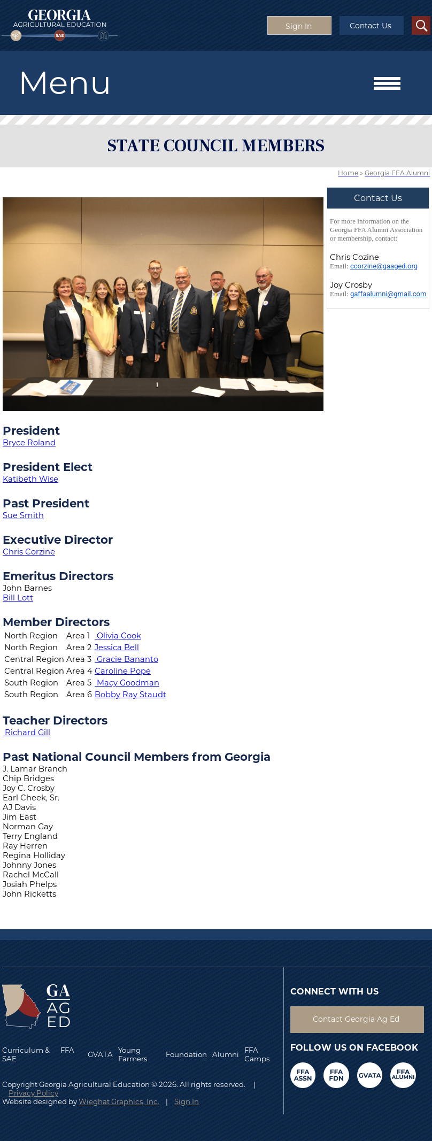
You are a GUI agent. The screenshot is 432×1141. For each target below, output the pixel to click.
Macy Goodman (128, 683)
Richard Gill (27, 732)
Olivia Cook (119, 636)
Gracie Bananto (127, 659)
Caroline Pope (123, 671)
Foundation (186, 1054)
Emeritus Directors (58, 576)
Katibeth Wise (30, 479)
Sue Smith (23, 515)
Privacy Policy (33, 1093)
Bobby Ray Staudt (130, 694)
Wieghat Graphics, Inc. (119, 1101)
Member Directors (56, 622)
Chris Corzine (29, 552)
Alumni (225, 1054)
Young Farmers (133, 1054)
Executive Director (58, 539)
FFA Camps (257, 1054)
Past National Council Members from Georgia (137, 757)
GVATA (100, 1054)
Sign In (186, 1101)
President (31, 430)
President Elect (47, 467)
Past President (46, 503)
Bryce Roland (29, 443)
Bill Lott (18, 598)
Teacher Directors (55, 720)
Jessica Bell (117, 647)
